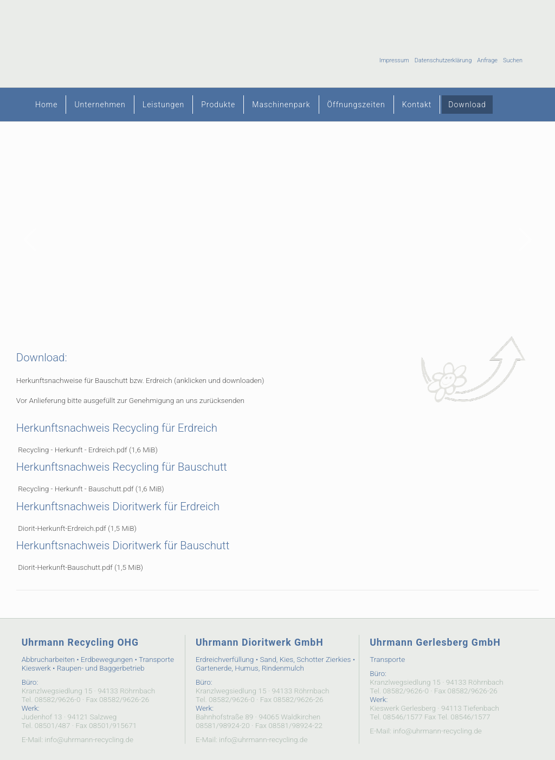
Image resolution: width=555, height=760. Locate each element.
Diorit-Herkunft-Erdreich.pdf (77, 528)
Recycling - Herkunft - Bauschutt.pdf (91, 488)
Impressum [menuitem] (394, 60)
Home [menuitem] (46, 104)
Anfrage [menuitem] (487, 60)
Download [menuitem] (467, 104)
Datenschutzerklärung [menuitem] (443, 60)
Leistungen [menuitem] (163, 104)
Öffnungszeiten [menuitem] (356, 104)
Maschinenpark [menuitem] (281, 104)
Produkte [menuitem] (218, 104)
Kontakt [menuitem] (417, 104)
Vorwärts (525, 239)
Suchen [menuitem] (512, 60)
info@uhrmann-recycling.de (89, 739)
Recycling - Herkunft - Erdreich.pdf (88, 449)
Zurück (29, 239)
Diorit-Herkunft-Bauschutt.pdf (80, 567)
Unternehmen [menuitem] (99, 104)
